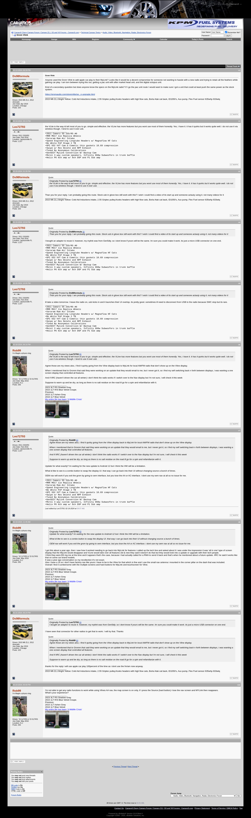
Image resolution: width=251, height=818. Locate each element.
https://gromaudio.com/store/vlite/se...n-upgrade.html (70, 94)
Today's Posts (197, 39)
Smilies (14, 787)
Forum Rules (16, 795)
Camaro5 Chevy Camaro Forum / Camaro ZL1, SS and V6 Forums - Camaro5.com (46, 32)
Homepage (26, 39)
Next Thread (133, 766)
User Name (206, 32)
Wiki (74, 39)
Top (241, 808)
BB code (14, 785)
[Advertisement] (125, 51)
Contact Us (119, 808)
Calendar (163, 39)
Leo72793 (18, 126)
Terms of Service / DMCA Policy (224, 808)
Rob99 (16, 350)
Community (129, 39)
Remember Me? (232, 32)
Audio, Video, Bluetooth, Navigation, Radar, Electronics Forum (127, 32)
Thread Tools (232, 66)
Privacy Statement (202, 808)
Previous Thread (119, 766)
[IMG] (13, 789)
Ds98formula (20, 76)
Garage (54, 39)
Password (205, 35)
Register (95, 39)
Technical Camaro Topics (91, 32)
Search (229, 39)
